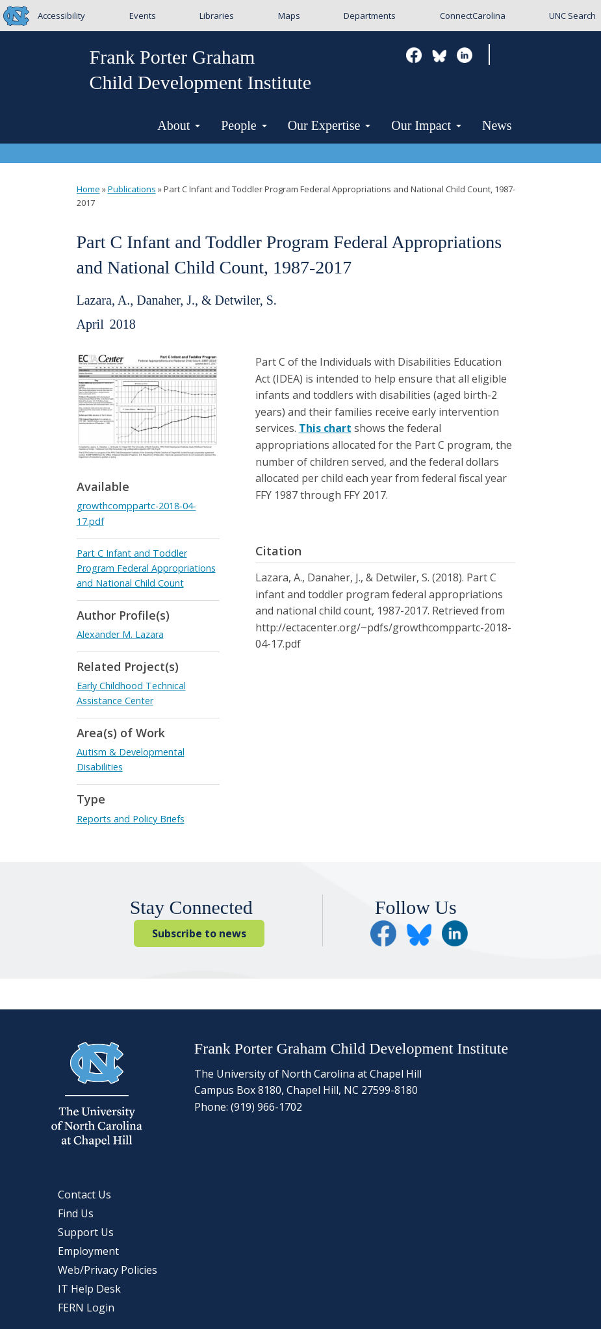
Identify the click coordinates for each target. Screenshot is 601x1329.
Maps (289, 15)
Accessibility (61, 15)
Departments (370, 15)
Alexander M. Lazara (120, 634)
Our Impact (426, 125)
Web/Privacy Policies (107, 1270)
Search (510, 55)
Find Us (76, 1213)
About (178, 125)
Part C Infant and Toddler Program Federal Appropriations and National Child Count (146, 568)
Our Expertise (329, 125)
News (497, 125)
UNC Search (572, 15)
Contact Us (84, 1194)
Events (142, 15)
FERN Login (86, 1307)
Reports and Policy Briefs (131, 819)
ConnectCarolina (472, 15)
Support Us (86, 1232)
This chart (325, 428)
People (243, 125)
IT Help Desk (89, 1289)
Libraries (216, 15)
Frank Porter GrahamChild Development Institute (201, 69)
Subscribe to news (199, 933)
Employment (88, 1251)
